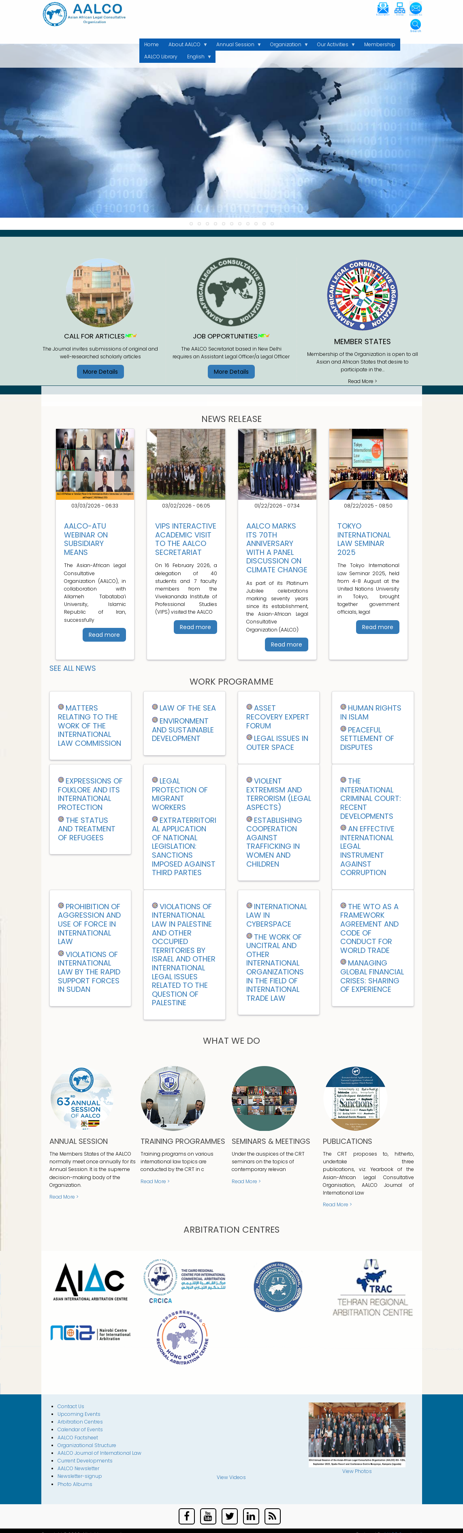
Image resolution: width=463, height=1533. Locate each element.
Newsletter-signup (80, 1476)
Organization (287, 46)
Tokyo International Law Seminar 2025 (363, 539)
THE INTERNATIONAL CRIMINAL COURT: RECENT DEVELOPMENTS (370, 798)
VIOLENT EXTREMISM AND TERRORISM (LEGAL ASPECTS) (278, 794)
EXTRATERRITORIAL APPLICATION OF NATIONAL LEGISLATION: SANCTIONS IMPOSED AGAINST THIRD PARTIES (184, 846)
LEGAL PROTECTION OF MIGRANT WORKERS (180, 794)
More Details (100, 372)
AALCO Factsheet (78, 1437)
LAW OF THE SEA (188, 708)
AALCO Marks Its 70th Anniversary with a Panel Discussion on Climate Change (276, 548)
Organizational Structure (87, 1445)
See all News (72, 668)
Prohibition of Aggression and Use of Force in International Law (89, 923)
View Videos (231, 1477)
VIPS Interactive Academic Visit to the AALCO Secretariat (185, 539)
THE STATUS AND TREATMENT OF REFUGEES (86, 829)
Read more (104, 635)
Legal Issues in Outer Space (277, 742)
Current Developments (85, 1460)
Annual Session (236, 46)
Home (151, 44)
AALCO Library (160, 56)
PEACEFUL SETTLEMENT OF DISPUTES (367, 738)
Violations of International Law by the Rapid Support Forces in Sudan (89, 971)
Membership (379, 44)
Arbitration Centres (80, 1421)
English (197, 58)
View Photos (357, 1471)
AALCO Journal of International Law (99, 1452)
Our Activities (334, 46)
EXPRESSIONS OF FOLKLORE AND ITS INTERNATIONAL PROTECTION (90, 794)
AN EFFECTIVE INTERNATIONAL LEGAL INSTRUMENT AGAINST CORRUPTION (367, 851)
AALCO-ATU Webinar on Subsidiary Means (86, 539)
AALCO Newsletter (78, 1468)
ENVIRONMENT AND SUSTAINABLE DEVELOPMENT (183, 729)
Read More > (362, 381)
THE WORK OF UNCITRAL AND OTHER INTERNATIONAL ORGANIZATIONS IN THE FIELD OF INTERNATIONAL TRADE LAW (275, 967)
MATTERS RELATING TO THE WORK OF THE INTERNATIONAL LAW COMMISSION (89, 725)
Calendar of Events (80, 1429)
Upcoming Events (79, 1414)
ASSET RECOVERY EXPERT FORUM (277, 716)
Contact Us (71, 1406)
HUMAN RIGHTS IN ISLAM (370, 712)
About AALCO (186, 46)
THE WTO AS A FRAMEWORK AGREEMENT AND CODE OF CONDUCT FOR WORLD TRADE (369, 928)
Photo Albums (75, 1484)
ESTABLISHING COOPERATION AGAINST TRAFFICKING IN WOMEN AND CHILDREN (274, 842)
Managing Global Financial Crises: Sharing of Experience (372, 976)
